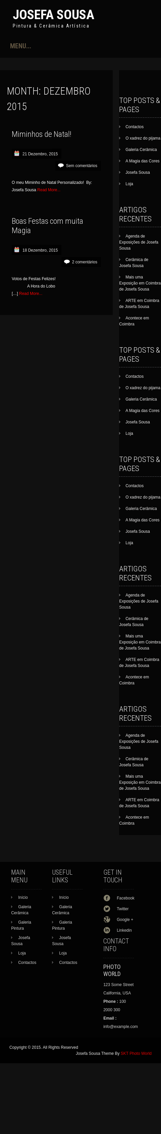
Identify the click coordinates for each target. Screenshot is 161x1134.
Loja (129, 184)
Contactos (134, 126)
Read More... (48, 190)
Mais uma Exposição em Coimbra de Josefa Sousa (140, 283)
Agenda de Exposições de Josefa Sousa (138, 242)
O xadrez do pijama (142, 138)
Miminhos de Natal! (41, 134)
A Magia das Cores (142, 161)
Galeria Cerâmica (141, 149)
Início (23, 897)
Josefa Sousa (53, 14)
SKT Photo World (136, 1053)
